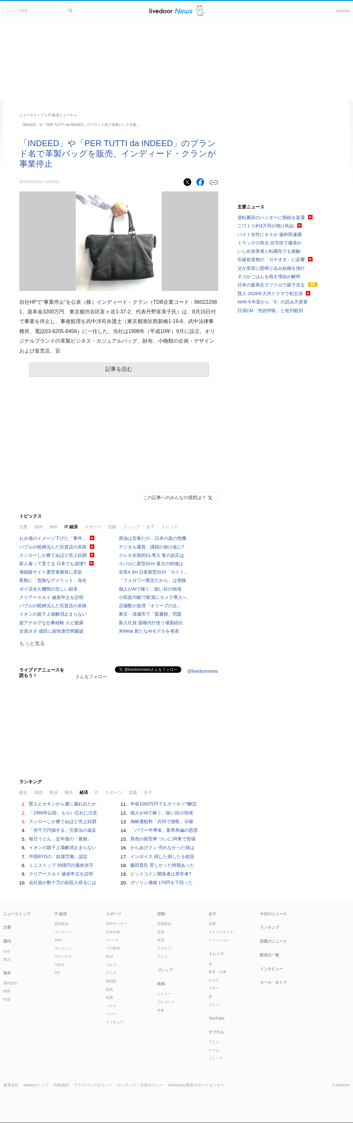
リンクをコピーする (213, 182)
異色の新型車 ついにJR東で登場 (162, 838)
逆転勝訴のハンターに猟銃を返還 (271, 217)
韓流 (160, 940)
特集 (160, 1010)
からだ (214, 980)
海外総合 (10, 983)
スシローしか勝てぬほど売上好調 (53, 555)
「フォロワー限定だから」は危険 (152, 580)
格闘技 (111, 981)
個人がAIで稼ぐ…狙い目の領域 (150, 589)
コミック (216, 1058)
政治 (53, 792)
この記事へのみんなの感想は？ (174, 497)
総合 (23, 792)
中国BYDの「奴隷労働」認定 (58, 856)
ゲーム (214, 1050)
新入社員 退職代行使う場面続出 (151, 622)
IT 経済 (71, 526)
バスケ (111, 1006)
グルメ (214, 1004)
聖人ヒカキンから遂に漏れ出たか (62, 803)
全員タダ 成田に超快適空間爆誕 (51, 631)
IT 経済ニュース (60, 115)
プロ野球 (113, 948)
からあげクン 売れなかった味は (162, 847)
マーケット (63, 932)
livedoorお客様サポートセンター (196, 1085)
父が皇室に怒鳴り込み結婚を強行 (271, 268)
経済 (84, 792)
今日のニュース (273, 914)
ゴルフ (111, 965)
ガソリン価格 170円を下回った (161, 882)
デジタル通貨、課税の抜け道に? (151, 546)
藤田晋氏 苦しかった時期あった (162, 865)
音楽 (160, 932)
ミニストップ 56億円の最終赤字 (61, 865)
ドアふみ (201, 10)
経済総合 (62, 924)
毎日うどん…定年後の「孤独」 (60, 838)
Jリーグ (112, 940)
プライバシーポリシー (93, 1085)
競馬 (109, 989)
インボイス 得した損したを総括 (162, 856)
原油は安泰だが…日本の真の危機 (152, 538)
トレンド (169, 526)
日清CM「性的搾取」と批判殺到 (270, 310)
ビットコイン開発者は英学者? (160, 873)
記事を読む (119, 369)
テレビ (162, 956)
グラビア (164, 948)
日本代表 (113, 932)
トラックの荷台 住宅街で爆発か (269, 242)
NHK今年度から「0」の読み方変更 (272, 301)
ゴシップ (131, 526)
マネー (214, 988)
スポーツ (92, 526)
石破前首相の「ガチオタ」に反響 (271, 259)
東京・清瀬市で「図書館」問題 (150, 614)
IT (97, 792)
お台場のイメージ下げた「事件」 (53, 538)
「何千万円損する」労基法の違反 (62, 830)
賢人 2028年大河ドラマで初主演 (270, 293)
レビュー (164, 994)
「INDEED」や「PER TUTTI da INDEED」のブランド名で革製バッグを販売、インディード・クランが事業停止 (117, 153)
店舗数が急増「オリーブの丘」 (150, 605)
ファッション (219, 940)
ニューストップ (31, 115)
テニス (111, 973)
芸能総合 (164, 924)
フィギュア (115, 1022)
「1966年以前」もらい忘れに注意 (63, 812)
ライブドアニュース (171, 11)
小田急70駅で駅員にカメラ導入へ (153, 597)
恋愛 (212, 924)
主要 (23, 526)
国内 (38, 526)
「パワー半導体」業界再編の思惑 (164, 830)
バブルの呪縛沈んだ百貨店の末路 (53, 546)
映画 (161, 984)
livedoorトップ (35, 1085)
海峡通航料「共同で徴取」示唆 (161, 821)
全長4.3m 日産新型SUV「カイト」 (154, 572)
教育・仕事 (217, 972)
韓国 (6, 991)
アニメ (214, 1042)
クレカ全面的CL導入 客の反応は (151, 555)
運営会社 (11, 1085)
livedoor (343, 11)
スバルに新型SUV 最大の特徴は (151, 563)
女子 (150, 526)
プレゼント (166, 1002)
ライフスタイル (221, 932)
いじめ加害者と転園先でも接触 (268, 251)
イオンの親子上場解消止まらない (53, 614)
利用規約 (61, 1085)
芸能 (112, 526)
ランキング (269, 927)
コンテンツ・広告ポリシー (140, 1085)
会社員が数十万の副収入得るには (62, 882)
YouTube (217, 1018)
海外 (53, 526)
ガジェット (63, 948)
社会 (6, 951)
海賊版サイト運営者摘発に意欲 (50, 572)
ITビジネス (63, 956)
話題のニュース (273, 941)
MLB (109, 956)
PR (57, 973)
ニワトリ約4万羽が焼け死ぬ (265, 225)
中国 (6, 999)
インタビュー (271, 969)
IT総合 (60, 965)
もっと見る (32, 643)
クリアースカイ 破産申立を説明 (51, 597)
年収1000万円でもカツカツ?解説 (163, 803)
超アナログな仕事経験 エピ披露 (51, 622)
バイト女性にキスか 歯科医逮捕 (269, 234)
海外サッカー (116, 924)
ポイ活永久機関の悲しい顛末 (48, 589)
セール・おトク (273, 982)
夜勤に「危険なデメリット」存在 (53, 580)
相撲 (109, 997)
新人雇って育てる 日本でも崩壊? (52, 563)
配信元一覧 (269, 955)
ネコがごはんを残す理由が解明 (268, 276)
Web (58, 940)
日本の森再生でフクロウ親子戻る (271, 284)
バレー (111, 1014)
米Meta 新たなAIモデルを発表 (149, 631)
